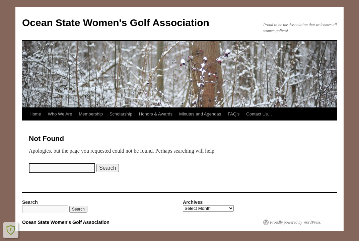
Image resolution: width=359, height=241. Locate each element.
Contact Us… (259, 113)
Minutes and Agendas (200, 113)
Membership (91, 113)
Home (35, 113)
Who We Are (60, 113)
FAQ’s (233, 113)
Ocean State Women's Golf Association (115, 22)
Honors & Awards (155, 113)
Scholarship (121, 113)
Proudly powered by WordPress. (295, 222)
